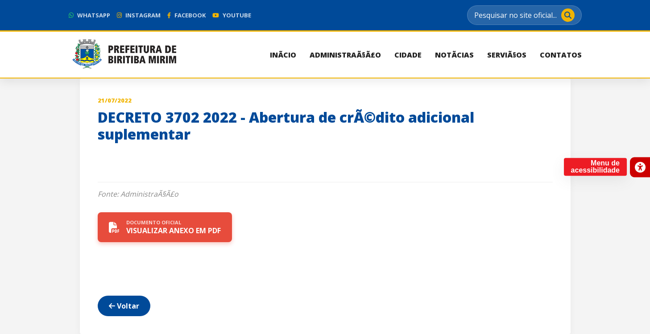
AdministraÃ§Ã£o (345, 55)
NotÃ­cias (454, 55)
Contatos (561, 55)
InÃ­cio (283, 55)
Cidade (408, 55)
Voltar (124, 306)
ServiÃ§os (506, 55)
